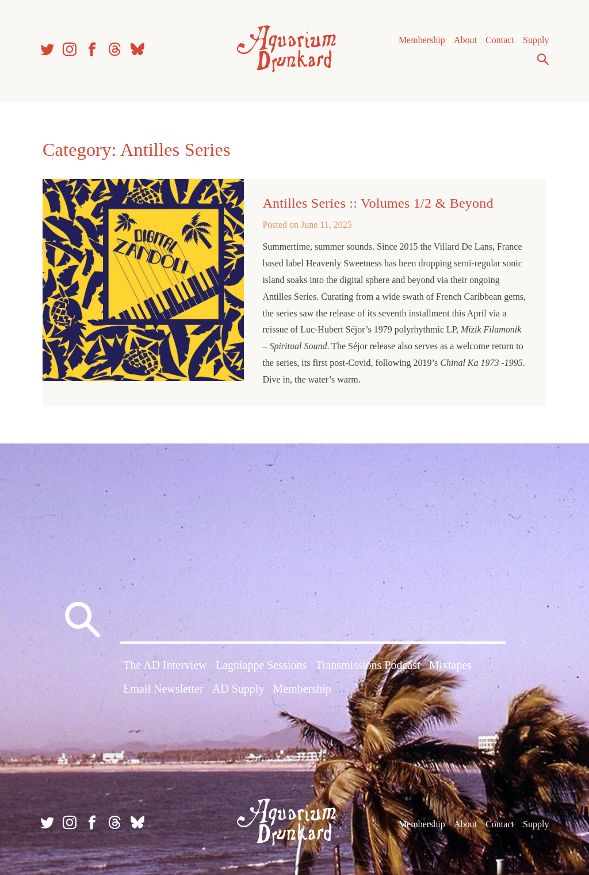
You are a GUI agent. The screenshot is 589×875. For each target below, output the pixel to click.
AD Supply (238, 688)
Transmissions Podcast (367, 665)
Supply (536, 40)
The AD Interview (165, 665)
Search (543, 59)
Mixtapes (450, 665)
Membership (422, 40)
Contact (499, 40)
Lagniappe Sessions (261, 665)
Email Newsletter (163, 688)
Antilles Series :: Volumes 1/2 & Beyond (378, 203)
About (465, 40)
